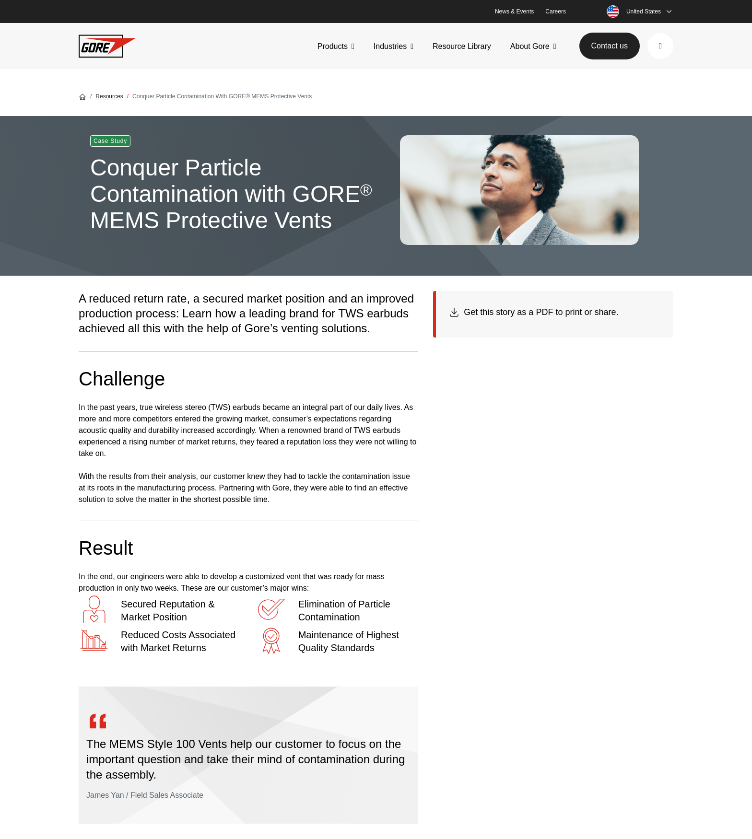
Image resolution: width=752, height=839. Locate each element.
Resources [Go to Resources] (109, 96)
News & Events (514, 11)
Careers (555, 11)
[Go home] (82, 96)
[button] (660, 46)
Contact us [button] (609, 46)
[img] (519, 190)
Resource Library (462, 46)
